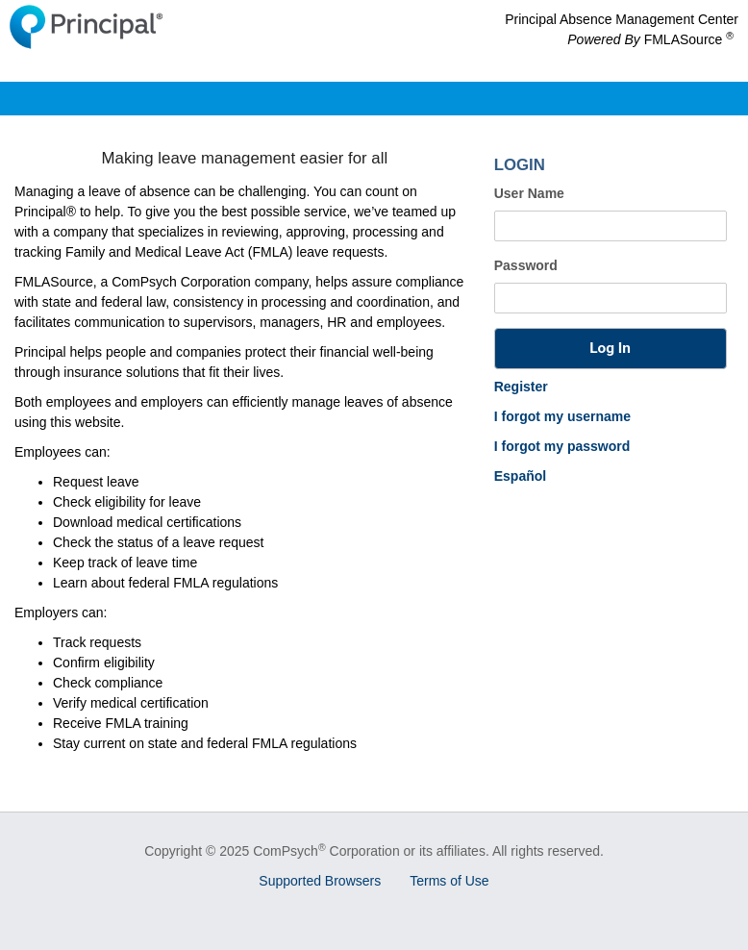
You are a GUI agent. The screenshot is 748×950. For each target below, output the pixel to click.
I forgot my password (562, 446)
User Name (529, 193)
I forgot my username (562, 416)
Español (520, 476)
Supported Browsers (320, 880)
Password (526, 265)
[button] (610, 348)
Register (521, 386)
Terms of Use (449, 880)
